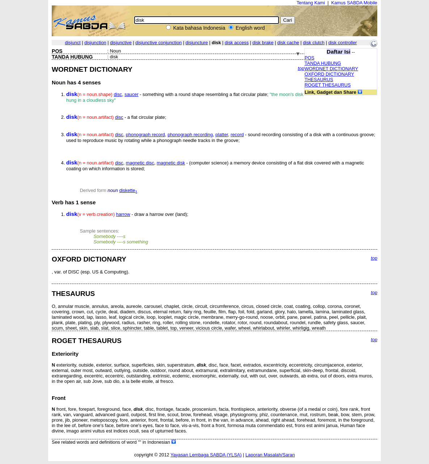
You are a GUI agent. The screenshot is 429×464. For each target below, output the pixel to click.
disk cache (288, 42)
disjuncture (197, 42)
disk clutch (313, 42)
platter (221, 134)
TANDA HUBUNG (323, 63)
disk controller (342, 42)
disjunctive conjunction (158, 42)
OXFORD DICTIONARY (329, 74)
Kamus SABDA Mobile (354, 2)
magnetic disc (140, 163)
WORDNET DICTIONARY (331, 68)
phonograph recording (190, 134)
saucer (131, 94)
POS (309, 57)
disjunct (72, 42)
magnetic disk (171, 163)
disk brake (262, 42)
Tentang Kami (311, 2)
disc (118, 94)
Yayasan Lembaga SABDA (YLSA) (206, 454)
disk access (237, 42)
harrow (123, 214)
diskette (128, 190)
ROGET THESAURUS (328, 85)
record (236, 134)
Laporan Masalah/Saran (270, 454)
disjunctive (121, 42)
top (301, 68)
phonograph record (145, 134)
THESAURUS (319, 79)
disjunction (95, 42)
